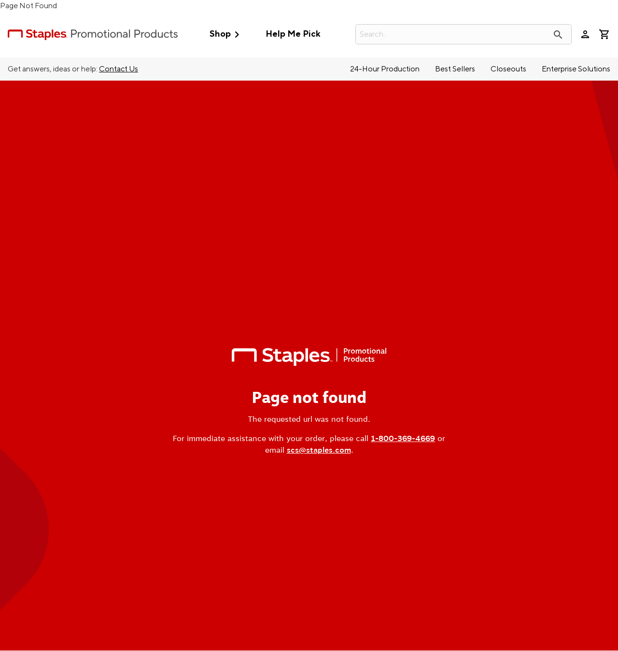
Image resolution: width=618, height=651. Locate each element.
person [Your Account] (585, 34)
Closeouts (508, 69)
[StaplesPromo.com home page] (93, 34)
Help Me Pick (293, 34)
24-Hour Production (385, 69)
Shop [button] (227, 34)
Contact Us (118, 69)
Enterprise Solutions (576, 69)
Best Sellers (455, 69)
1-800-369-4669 (403, 438)
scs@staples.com (319, 450)
